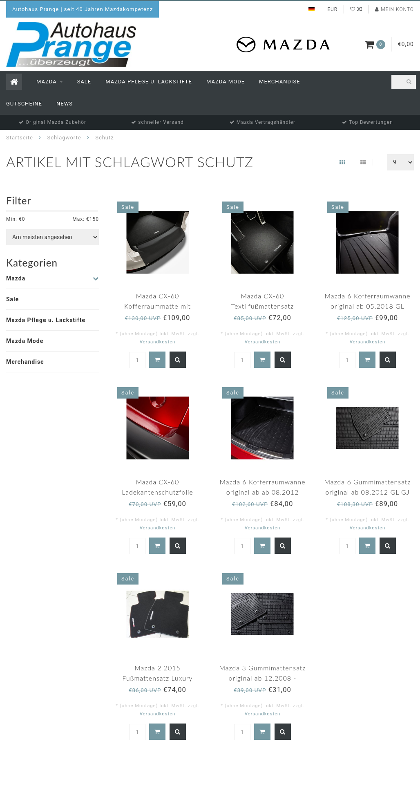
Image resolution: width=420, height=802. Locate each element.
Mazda (46, 81)
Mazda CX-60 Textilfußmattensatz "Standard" (262, 306)
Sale (84, 81)
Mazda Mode (225, 81)
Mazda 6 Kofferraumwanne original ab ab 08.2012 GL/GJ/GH (262, 492)
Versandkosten (158, 342)
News (64, 104)
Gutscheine (24, 104)
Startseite (19, 137)
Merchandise (279, 81)
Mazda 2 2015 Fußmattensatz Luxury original (157, 678)
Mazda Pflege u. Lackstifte (148, 81)
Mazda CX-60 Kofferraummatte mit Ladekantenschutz (157, 306)
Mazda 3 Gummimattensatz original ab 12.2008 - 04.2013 (262, 678)
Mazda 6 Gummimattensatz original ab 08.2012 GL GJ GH (367, 492)
